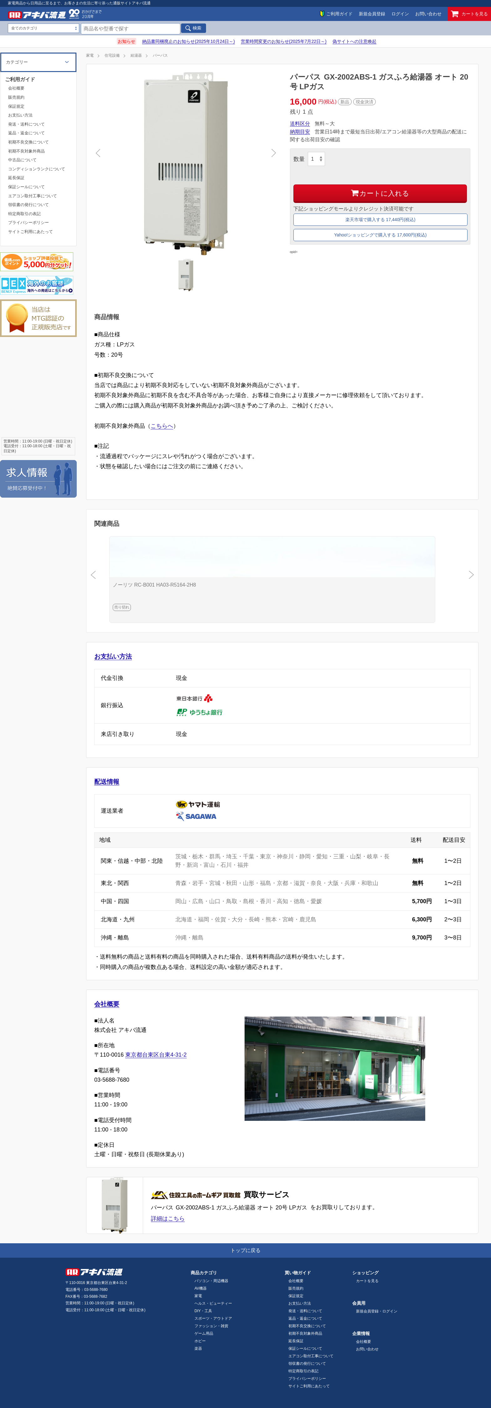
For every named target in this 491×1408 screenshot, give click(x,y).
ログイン (400, 13)
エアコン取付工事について (32, 196)
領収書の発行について (28, 204)
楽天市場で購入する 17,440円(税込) (380, 219)
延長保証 (16, 177)
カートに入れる (380, 193)
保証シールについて (26, 186)
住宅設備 (112, 55)
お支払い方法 (113, 656)
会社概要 (106, 1004)
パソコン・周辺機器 (211, 1281)
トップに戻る (245, 1250)
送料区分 (300, 123)
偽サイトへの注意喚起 (354, 41)
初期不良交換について (28, 142)
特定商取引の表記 (24, 213)
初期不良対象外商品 (26, 151)
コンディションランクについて (36, 169)
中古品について (22, 160)
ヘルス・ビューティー (213, 1303)
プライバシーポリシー (28, 222)
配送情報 (106, 781)
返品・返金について (26, 133)
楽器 (198, 1348)
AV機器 (200, 1288)
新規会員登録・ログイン (376, 1311)
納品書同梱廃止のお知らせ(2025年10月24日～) (188, 41)
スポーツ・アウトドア (213, 1318)
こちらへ (162, 426)
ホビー (200, 1341)
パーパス (160, 55)
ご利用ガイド (339, 13)
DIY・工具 (203, 1311)
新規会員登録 (372, 13)
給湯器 (136, 55)
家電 (90, 55)
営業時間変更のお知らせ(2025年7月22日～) (284, 41)
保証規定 (16, 106)
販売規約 (16, 97)
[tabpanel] (185, 163)
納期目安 (300, 131)
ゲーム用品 (203, 1333)
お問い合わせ (428, 13)
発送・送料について (26, 124)
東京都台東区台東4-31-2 (156, 1055)
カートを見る (469, 14)
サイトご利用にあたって (30, 231)
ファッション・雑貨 (211, 1326)
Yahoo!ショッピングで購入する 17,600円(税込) (380, 234)
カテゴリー (17, 62)
